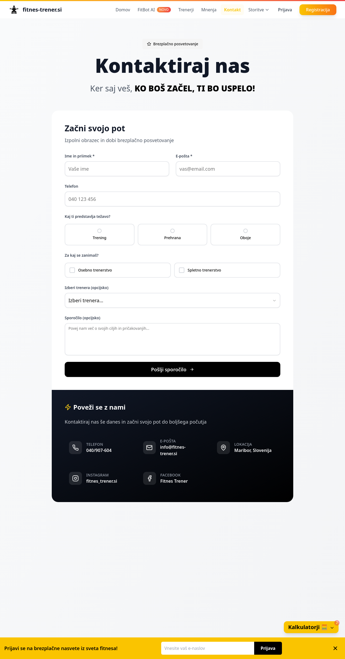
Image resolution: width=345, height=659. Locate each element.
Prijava (285, 10)
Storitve (258, 10)
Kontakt (232, 10)
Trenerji (186, 10)
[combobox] (172, 300)
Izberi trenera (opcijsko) (86, 287)
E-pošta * (184, 156)
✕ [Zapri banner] (335, 648)
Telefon (71, 186)
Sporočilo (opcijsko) (82, 317)
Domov (123, 10)
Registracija (318, 10)
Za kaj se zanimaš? (82, 255)
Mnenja (208, 10)
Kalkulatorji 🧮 (313, 626)
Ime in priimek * (80, 156)
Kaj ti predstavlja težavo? (87, 216)
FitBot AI (154, 10)
